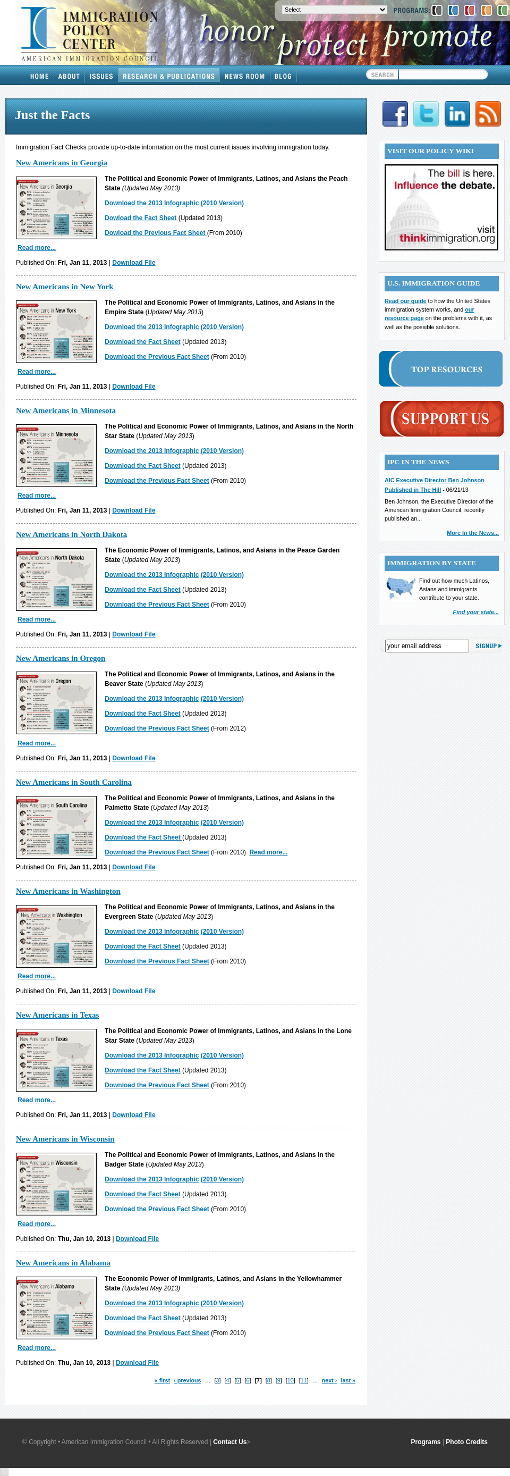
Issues (101, 75)
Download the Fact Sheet (143, 342)
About (69, 75)
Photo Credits (467, 1442)
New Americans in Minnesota (66, 410)
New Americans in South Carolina (74, 782)
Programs (426, 1442)
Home (40, 75)
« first (162, 1380)
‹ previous (187, 1380)
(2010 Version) (222, 203)
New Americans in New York (65, 286)
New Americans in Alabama (63, 1263)
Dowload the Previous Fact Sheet (156, 233)
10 (290, 1380)
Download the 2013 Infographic (152, 203)
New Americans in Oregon (60, 658)
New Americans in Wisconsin (65, 1139)
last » (348, 1380)
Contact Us (229, 1442)
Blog (283, 75)
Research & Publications (169, 75)
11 (304, 1380)
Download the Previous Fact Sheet (157, 356)
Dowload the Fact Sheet (141, 218)
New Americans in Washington (68, 891)
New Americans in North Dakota (71, 534)
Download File (133, 262)
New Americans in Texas (57, 1015)
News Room (245, 75)
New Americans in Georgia (61, 162)
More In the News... (473, 533)
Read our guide (406, 301)
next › (329, 1380)
